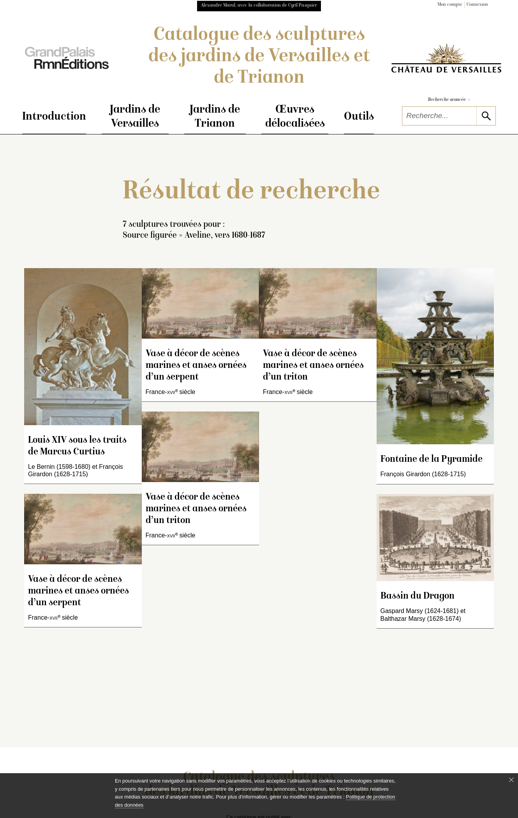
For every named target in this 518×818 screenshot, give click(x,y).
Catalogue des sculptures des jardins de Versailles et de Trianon (259, 57)
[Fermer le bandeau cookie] (511, 779)
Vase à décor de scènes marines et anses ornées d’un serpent (78, 591)
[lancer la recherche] (485, 116)
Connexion (477, 4)
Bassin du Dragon (418, 596)
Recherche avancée (449, 100)
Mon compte (449, 4)
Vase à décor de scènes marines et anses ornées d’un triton (196, 509)
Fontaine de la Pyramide (432, 460)
